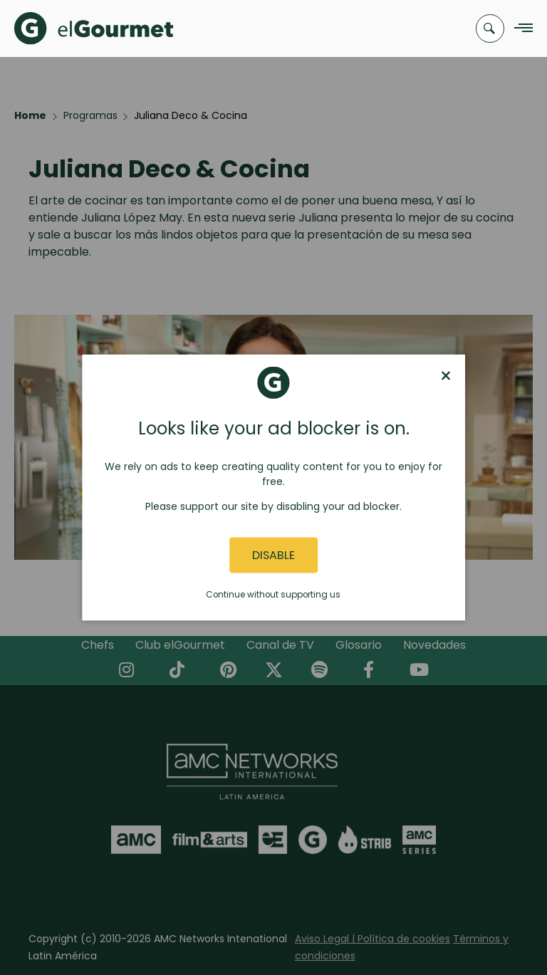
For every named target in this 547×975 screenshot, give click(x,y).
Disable (273, 555)
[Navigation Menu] (519, 29)
